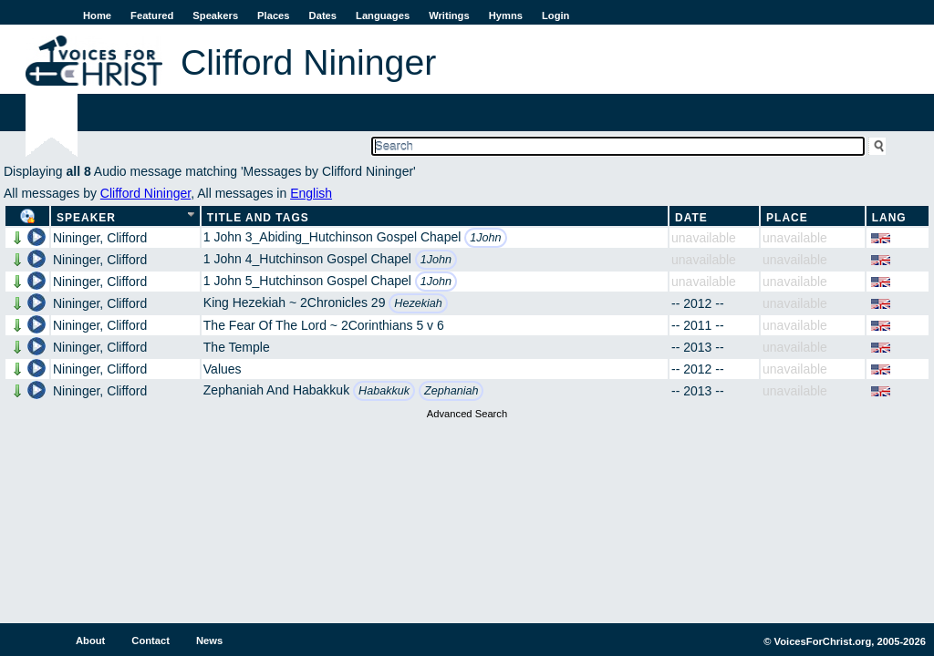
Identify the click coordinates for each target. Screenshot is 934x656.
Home (97, 15)
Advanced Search (467, 413)
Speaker (86, 217)
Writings (449, 15)
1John (485, 237)
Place (787, 217)
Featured (151, 15)
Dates (323, 15)
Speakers (215, 15)
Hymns (506, 15)
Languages (383, 15)
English (311, 193)
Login (555, 15)
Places (273, 15)
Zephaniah (451, 390)
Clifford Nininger (145, 193)
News (209, 640)
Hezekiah (418, 303)
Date (691, 217)
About (90, 640)
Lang (889, 217)
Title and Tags (258, 217)
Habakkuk (384, 390)
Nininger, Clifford (100, 238)
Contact (150, 640)
